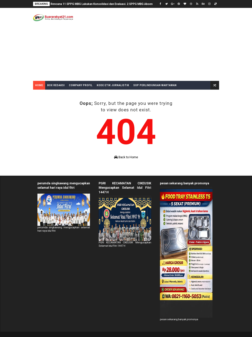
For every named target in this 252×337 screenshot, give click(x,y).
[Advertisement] (126, 54)
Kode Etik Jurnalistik (113, 85)
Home (39, 85)
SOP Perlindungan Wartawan (155, 85)
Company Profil (81, 85)
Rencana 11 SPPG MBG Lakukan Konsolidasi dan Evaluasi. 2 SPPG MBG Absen (102, 4)
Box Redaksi (56, 85)
